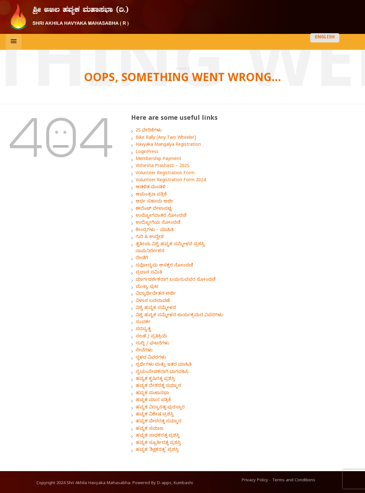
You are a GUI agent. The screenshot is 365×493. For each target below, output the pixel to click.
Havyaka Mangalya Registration (168, 145)
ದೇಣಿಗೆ (142, 259)
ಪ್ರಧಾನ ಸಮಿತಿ (149, 273)
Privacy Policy (255, 480)
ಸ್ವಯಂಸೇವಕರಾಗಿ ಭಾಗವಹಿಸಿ (162, 372)
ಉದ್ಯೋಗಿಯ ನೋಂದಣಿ (158, 223)
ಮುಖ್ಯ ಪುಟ (147, 287)
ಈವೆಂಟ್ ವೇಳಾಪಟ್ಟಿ (154, 209)
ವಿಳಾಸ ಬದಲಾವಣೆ (153, 301)
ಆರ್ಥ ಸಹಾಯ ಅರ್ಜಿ (155, 202)
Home (181, 69)
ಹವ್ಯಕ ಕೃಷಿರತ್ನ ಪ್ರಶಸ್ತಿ (155, 379)
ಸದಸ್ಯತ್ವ (143, 330)
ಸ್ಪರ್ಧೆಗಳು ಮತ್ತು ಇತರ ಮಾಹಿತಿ (164, 365)
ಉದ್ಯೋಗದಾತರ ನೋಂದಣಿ (161, 216)
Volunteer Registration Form (165, 174)
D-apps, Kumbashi (175, 483)
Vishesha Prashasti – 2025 (162, 166)
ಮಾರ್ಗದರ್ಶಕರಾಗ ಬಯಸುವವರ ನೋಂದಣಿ (175, 280)
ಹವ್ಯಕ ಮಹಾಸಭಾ (152, 394)
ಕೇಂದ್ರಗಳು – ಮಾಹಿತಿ (155, 230)
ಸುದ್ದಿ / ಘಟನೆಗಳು (152, 344)
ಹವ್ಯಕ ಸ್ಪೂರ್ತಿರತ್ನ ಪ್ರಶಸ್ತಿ (158, 443)
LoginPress (147, 153)
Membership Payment (158, 160)
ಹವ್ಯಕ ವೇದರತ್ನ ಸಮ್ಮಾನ (159, 422)
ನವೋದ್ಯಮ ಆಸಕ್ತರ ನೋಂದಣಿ (164, 266)
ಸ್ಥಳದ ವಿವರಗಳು (151, 358)
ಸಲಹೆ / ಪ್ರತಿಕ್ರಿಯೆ (151, 337)
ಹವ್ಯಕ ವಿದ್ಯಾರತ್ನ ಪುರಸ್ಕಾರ (160, 408)
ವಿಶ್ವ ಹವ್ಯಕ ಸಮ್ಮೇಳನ (156, 308)
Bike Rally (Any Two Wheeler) (166, 138)
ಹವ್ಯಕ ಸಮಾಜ (149, 429)
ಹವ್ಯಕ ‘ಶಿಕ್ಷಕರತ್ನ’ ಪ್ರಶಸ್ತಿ (157, 450)
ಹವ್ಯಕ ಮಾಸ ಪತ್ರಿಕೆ (153, 401)
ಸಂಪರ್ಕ (143, 323)
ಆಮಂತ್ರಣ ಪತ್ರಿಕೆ (151, 195)
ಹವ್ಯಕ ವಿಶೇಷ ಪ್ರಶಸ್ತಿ (155, 415)
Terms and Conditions (293, 480)
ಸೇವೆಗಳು (144, 351)
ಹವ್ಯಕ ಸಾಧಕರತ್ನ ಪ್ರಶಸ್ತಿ (158, 436)
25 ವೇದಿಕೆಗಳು (149, 131)
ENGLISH (325, 38)
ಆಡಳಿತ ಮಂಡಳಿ (150, 188)
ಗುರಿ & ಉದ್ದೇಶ (150, 237)
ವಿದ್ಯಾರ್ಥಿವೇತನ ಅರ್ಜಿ (156, 294)
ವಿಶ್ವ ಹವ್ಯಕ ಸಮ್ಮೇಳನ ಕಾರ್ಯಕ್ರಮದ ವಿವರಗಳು (179, 316)
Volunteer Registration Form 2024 (171, 181)
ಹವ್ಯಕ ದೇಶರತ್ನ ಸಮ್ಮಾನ (158, 386)
